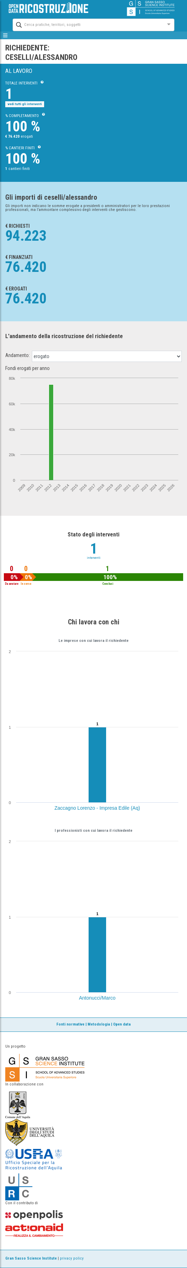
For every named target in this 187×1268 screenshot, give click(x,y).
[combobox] (87, 24)
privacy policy (72, 1258)
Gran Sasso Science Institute (31, 1258)
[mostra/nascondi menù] (5, 35)
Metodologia (99, 1024)
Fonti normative (70, 1024)
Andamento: (17, 355)
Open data (122, 1024)
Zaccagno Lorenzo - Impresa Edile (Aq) (97, 808)
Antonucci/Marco (97, 998)
